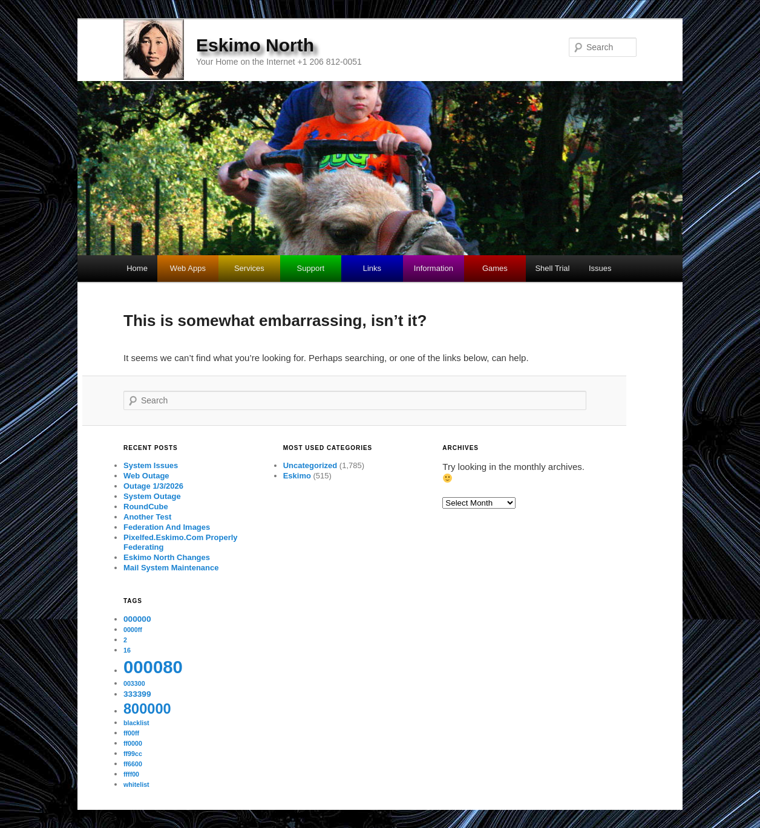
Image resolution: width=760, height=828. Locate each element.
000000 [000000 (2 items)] (137, 619)
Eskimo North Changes (166, 557)
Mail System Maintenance (171, 567)
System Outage (152, 496)
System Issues (150, 465)
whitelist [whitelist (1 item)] (136, 784)
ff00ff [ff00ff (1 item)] (131, 733)
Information (433, 268)
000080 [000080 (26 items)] (153, 667)
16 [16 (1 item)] (127, 650)
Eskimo (297, 475)
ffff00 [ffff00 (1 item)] (131, 774)
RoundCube (145, 506)
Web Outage (146, 475)
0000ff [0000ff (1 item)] (132, 629)
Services (249, 268)
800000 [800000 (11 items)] (147, 709)
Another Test (147, 516)
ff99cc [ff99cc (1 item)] (132, 753)
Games (495, 268)
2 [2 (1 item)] (125, 640)
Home (137, 268)
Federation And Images (166, 527)
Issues (600, 268)
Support (311, 268)
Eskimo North (255, 45)
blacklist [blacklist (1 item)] (136, 722)
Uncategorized (310, 465)
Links (372, 268)
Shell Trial (552, 268)
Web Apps (188, 268)
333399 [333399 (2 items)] (137, 694)
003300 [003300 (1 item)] (134, 683)
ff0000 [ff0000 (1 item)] (132, 743)
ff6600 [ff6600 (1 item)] (132, 764)
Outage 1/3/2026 (153, 486)
